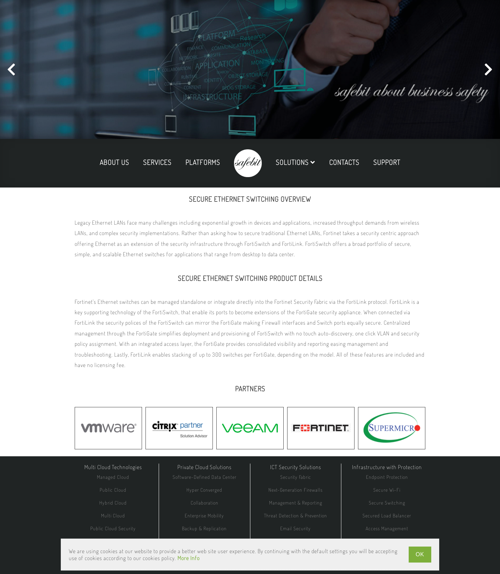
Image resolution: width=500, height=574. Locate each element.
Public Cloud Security (113, 528)
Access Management (387, 528)
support (386, 162)
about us (114, 162)
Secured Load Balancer (386, 515)
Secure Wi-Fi (386, 490)
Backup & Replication (204, 528)
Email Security (295, 528)
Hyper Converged (204, 490)
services (157, 162)
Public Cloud (113, 490)
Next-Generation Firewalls (295, 490)
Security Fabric (295, 477)
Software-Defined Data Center (204, 477)
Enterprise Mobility (204, 515)
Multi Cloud (113, 515)
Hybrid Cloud (113, 503)
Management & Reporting (295, 503)
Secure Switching (387, 503)
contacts (344, 162)
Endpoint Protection (387, 477)
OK (420, 554)
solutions (295, 162)
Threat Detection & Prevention (295, 515)
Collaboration (204, 503)
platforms (202, 162)
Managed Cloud (113, 477)
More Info (188, 558)
